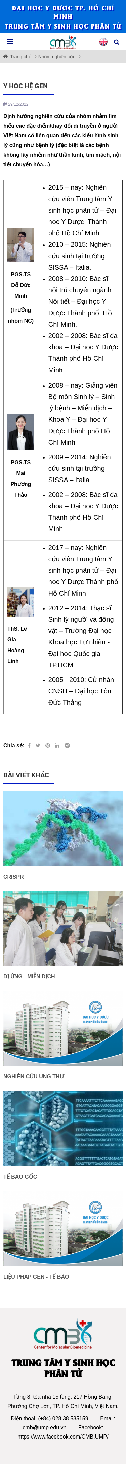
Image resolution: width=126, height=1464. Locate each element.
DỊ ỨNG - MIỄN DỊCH (29, 976)
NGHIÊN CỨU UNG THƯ (33, 1076)
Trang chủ (21, 56)
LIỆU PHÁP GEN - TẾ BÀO (36, 1277)
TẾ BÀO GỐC (20, 1177)
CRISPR (13, 877)
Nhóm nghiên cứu (57, 56)
